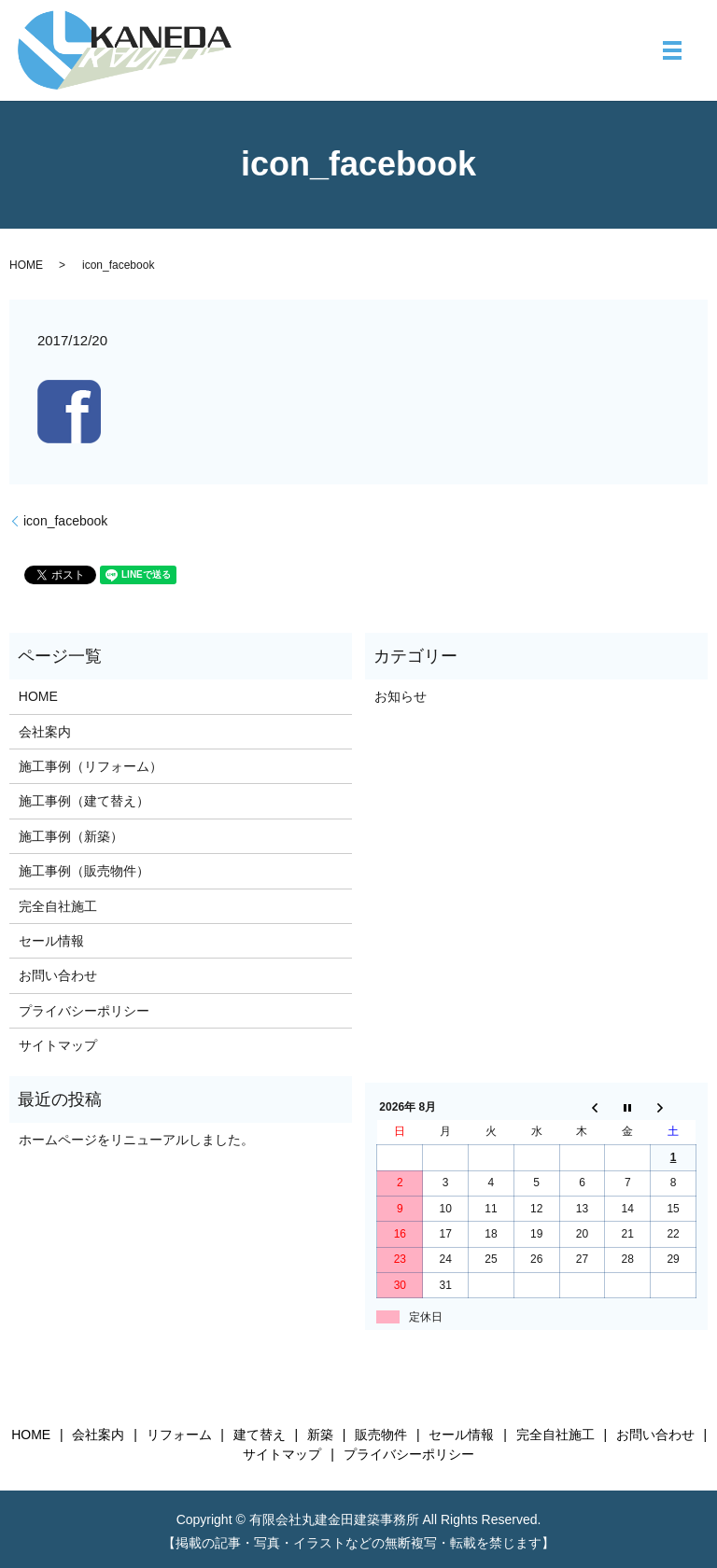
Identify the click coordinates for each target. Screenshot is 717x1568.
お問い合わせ (58, 975)
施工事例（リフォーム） (90, 766)
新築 (320, 1434)
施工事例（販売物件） (84, 870)
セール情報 (51, 940)
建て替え (259, 1434)
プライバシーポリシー (84, 1010)
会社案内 (45, 731)
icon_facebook (65, 520)
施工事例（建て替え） (84, 800)
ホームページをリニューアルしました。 (136, 1139)
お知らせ (400, 696)
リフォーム (179, 1434)
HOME (26, 265)
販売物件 (381, 1434)
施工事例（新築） (71, 836)
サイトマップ (58, 1045)
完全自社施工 (58, 906)
